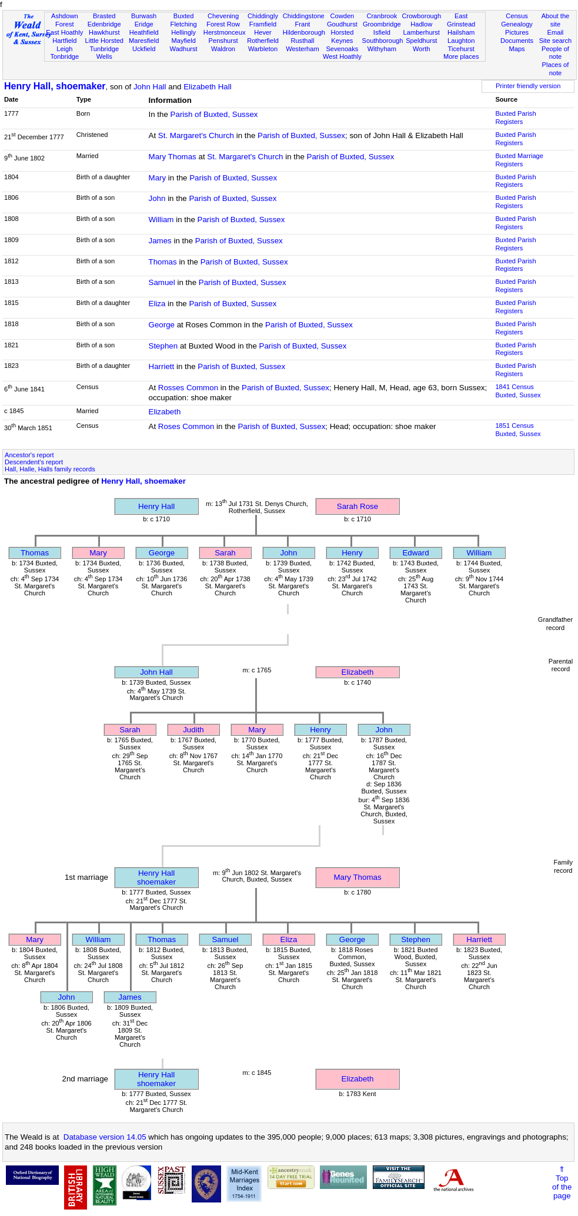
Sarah (225, 552)
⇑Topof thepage (562, 1182)
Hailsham (461, 32)
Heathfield (144, 32)
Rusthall (302, 40)
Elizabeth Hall (207, 86)
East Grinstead (461, 20)
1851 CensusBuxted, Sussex (517, 429)
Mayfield (183, 40)
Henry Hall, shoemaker (55, 86)
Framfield (262, 24)
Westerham (302, 48)
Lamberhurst (421, 32)
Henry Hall (156, 506)
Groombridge (382, 24)
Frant (302, 24)
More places (461, 56)
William (161, 219)
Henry (352, 552)
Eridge (144, 24)
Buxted (183, 15)
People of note (555, 53)
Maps (516, 48)
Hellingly (183, 32)
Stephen (163, 345)
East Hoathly (64, 32)
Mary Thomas (172, 156)
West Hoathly (342, 56)
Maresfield (144, 40)
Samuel (162, 282)
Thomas (163, 261)
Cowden (342, 15)
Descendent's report (34, 461)
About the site (556, 20)
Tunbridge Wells (104, 53)
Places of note (555, 68)
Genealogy (517, 24)
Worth (421, 48)
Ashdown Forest (64, 20)
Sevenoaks (342, 48)
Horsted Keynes (341, 36)
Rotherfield (263, 40)
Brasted (104, 15)
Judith (193, 729)
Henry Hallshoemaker (156, 877)
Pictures (517, 32)
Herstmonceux (224, 32)
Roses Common (186, 426)
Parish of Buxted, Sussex (214, 114)
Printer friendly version (528, 85)
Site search (555, 40)
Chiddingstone (304, 15)
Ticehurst (461, 48)
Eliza (157, 303)
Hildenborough (304, 32)
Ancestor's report (29, 454)
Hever (263, 32)
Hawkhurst (104, 32)
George (162, 324)
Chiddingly (263, 15)
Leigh (64, 48)
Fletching (184, 24)
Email (555, 32)
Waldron (223, 48)
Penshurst (223, 40)
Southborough (382, 40)
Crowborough (421, 15)
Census (517, 15)
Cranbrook (381, 15)
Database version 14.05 (105, 1137)
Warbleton (263, 48)
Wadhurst (184, 48)
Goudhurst (342, 24)
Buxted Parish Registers (515, 117)
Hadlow (421, 24)
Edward (415, 552)
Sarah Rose (357, 506)
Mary (157, 177)
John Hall (149, 86)
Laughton (461, 40)
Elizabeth (165, 411)
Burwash (143, 15)
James (160, 240)
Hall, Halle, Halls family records (50, 469)
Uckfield (144, 48)
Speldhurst (421, 40)
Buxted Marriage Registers (519, 160)
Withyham (381, 48)
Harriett (162, 366)
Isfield (381, 32)
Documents (516, 40)
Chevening (223, 15)
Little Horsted (104, 40)
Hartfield (64, 40)
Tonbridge (64, 56)
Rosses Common (188, 387)
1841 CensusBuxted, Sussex (517, 390)
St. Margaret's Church (196, 135)
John (157, 198)
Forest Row (223, 24)
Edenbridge (104, 24)
